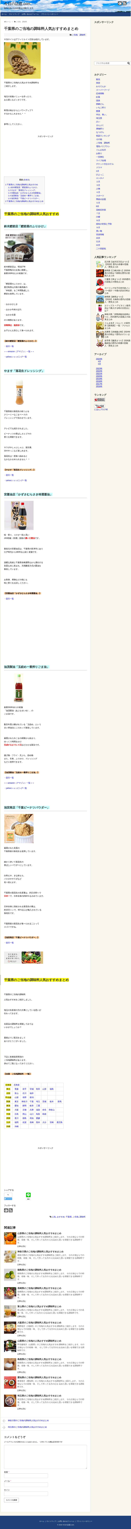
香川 (17, 1118)
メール (7, 1481)
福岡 (17, 1122)
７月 (98, 213)
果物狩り (100, 129)
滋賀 (38, 1110)
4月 (99, 361)
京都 (24, 1110)
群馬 (60, 1101)
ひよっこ (100, 175)
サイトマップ (14, 14)
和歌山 (52, 1110)
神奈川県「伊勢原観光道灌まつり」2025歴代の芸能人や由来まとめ (117, 316)
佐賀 (24, 1122)
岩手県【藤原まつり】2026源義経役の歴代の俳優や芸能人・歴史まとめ (117, 343)
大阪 (17, 1110)
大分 (44, 1122)
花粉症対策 (101, 210)
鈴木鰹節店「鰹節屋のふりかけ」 (23, 187)
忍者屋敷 (100, 93)
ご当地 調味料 (78, 35)
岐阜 (32, 1106)
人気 (54, 1217)
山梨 (17, 1097)
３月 (98, 185)
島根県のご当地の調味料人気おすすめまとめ (39, 1359)
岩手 (24, 1089)
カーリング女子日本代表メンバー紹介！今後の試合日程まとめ (117, 290)
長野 (24, 1097)
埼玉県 (99, 118)
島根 (44, 1114)
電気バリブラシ (103, 146)
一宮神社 (100, 157)
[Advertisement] (45, 155)
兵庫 (32, 1110)
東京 (17, 1101)
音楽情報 (100, 234)
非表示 (26, 180)
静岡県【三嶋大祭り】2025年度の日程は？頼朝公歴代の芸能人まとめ (117, 273)
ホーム (4, 14)
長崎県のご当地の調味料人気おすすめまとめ (39, 1288)
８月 (98, 220)
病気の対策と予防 (104, 224)
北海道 (16, 1085)
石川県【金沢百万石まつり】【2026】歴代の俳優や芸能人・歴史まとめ (117, 264)
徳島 (24, 1118)
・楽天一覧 (9, 346)
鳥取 (38, 1114)
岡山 (24, 1114)
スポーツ (100, 196)
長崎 (32, 1122)
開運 (98, 111)
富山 (17, 1093)
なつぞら (100, 132)
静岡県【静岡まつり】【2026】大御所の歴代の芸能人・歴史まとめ (117, 299)
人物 (98, 189)
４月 (98, 192)
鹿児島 (60, 1122)
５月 (98, 203)
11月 (98, 242)
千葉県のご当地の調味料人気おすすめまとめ (24, 201)
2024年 (99, 359)
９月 (98, 227)
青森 (17, 1089)
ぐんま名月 (101, 150)
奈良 (44, 1110)
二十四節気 (101, 249)
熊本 (38, 1122)
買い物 (99, 231)
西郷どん (100, 104)
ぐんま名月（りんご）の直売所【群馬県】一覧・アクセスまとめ (117, 325)
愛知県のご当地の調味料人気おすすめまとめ (39, 1377)
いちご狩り (101, 108)
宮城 (32, 1089)
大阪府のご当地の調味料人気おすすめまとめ (39, 1322)
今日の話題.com (17, 4)
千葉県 (69, 1217)
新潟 (32, 1097)
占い (98, 122)
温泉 (98, 100)
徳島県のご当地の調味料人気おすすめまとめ (39, 1270)
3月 (99, 364)
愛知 (17, 1106)
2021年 (99, 374)
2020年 (99, 376)
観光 (98, 79)
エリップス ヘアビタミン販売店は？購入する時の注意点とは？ (117, 308)
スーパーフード (103, 90)
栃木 (52, 1101)
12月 (98, 245)
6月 (97, 206)
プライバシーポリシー (49, 14)
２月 (98, 182)
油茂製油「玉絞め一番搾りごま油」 (24, 196)
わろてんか (101, 86)
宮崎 (52, 1122)
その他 (99, 139)
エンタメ (100, 178)
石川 (24, 1093)
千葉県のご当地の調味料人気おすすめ (21, 184)
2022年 (99, 371)
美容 (98, 83)
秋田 (38, 1089)
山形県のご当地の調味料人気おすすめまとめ (39, 1233)
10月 (98, 238)
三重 (38, 1106)
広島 (17, 1114)
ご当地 (75, 1217)
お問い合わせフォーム (30, 14)
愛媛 (38, 1118)
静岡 (24, 1106)
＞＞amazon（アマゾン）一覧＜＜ (19, 351)
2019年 (99, 379)
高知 (32, 1118)
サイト (7, 1490)
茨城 (44, 1101)
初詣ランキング (103, 136)
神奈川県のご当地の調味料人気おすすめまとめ (40, 1251)
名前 (6, 1472)
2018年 (99, 381)
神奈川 (24, 1101)
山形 (44, 1089)
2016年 (99, 386)
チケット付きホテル (105, 164)
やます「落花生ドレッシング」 (22, 190)
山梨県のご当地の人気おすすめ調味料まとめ (39, 1341)
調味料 (82, 1217)
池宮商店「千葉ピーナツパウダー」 (24, 198)
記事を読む (21, 1246)
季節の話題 (101, 199)
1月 (97, 171)
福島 (52, 1089)
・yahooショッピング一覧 (15, 357)
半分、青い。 (102, 115)
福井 (32, 1093)
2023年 (99, 368)
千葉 (32, 1101)
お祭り (99, 153)
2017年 (99, 384)
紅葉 (98, 97)
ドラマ (99, 167)
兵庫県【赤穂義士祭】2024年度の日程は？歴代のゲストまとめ (117, 334)
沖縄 (17, 1126)
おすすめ (61, 1217)
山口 (32, 1114)
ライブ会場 (101, 160)
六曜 (98, 217)
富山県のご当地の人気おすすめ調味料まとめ (39, 1306)
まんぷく (100, 125)
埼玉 (38, 1101)
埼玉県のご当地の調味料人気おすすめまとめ (39, 1396)
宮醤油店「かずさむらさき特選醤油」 (25, 193)
